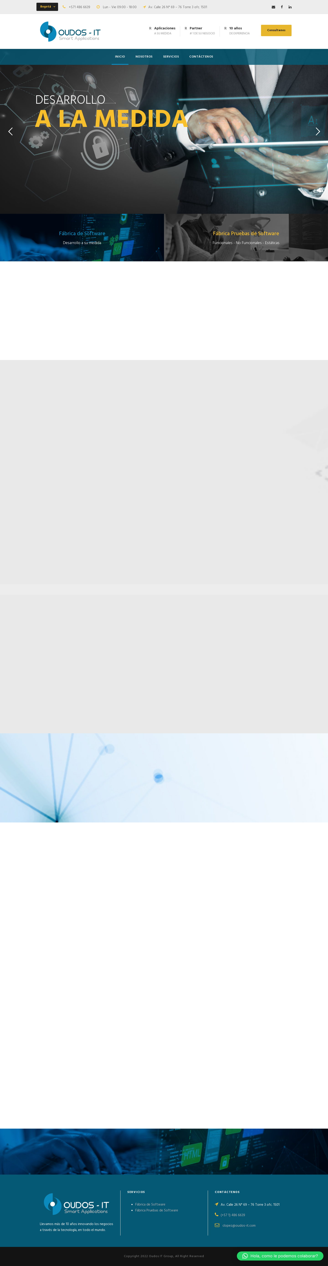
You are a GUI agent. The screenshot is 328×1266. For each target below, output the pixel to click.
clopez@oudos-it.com (239, 1225)
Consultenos (276, 30)
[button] (280, 1256)
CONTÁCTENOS (201, 56)
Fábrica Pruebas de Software (156, 1210)
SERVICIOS (171, 56)
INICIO (120, 56)
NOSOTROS (144, 56)
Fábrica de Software (150, 1204)
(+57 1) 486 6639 (233, 1215)
